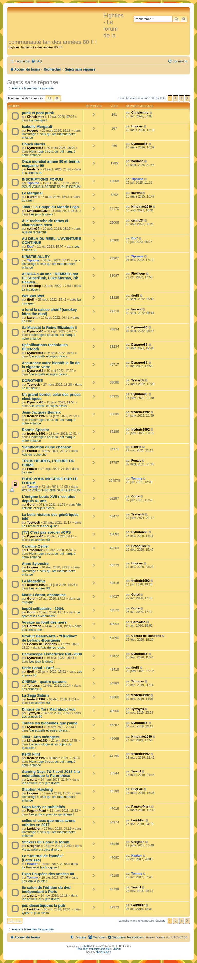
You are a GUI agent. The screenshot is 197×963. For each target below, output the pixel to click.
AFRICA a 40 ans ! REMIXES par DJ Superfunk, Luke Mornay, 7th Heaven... (50, 278)
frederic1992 (36, 416)
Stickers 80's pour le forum (46, 842)
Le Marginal (32, 193)
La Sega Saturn (35, 695)
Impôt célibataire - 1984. (43, 609)
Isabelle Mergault (37, 127)
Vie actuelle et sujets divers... (49, 356)
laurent (32, 197)
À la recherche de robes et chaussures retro (45, 223)
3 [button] (181, 98)
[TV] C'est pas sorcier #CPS (46, 532)
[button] (187, 98)
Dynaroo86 (35, 148)
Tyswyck (33, 384)
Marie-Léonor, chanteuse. (44, 595)
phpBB (87, 946)
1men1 (32, 779)
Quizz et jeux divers (35, 913)
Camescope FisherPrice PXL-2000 (52, 654)
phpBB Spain (103, 951)
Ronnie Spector (35, 430)
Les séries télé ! (33, 630)
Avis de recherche (34, 232)
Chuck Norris (33, 144)
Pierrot (32, 451)
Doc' (30, 246)
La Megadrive (34, 581)
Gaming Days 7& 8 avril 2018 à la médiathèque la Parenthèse (51, 774)
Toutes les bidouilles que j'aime (49, 723)
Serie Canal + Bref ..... (41, 668)
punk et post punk (38, 113)
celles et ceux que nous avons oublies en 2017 (48, 823)
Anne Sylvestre (35, 564)
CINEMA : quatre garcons (44, 682)
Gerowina (34, 626)
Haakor (32, 864)
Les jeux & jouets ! (42, 214)
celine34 (33, 228)
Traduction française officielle (93, 949)
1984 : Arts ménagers (40, 737)
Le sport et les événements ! (51, 614)
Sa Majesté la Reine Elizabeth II (49, 328)
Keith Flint (31, 754)
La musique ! (38, 120)
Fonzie (32, 469)
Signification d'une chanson (46, 447)
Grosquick (35, 550)
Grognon (33, 846)
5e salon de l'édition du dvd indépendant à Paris (46, 890)
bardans (33, 169)
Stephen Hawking (37, 789)
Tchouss (33, 685)
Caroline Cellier (35, 546)
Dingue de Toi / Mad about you (48, 709)
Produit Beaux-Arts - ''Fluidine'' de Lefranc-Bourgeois (49, 638)
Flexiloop (34, 286)
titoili (31, 299)
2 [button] (175, 98)
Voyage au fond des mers (44, 622)
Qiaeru (117, 949)
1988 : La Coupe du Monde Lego (50, 207)
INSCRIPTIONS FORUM (42, 179)
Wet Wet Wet (33, 296)
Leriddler (34, 828)
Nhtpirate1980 (37, 211)
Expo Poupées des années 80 (48, 874)
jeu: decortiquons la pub (43, 905)
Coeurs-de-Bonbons (42, 644)
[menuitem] (36, 61)
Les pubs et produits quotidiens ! (51, 814)
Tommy (32, 487)
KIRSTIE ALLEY (36, 256)
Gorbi (31, 504)
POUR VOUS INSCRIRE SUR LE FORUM (51, 187)
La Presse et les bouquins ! (40, 526)
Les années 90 (32, 173)
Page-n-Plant (36, 811)
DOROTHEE (32, 381)
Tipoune (33, 183)
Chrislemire (35, 117)
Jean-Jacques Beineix (41, 412)
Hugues (32, 130)
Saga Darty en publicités (43, 807)
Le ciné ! (28, 200)
